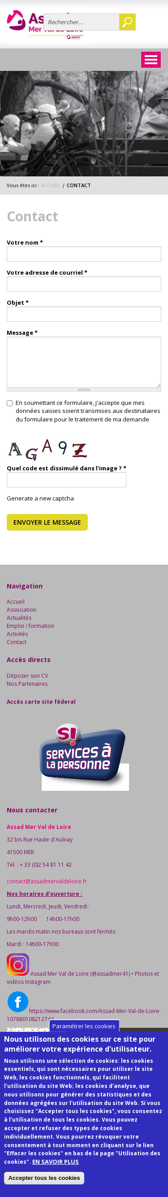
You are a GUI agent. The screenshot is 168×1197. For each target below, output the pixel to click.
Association (21, 610)
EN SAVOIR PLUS (55, 1176)
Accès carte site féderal (41, 702)
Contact (16, 642)
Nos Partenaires (27, 684)
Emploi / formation (30, 626)
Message (22, 333)
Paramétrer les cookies (84, 1040)
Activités (17, 634)
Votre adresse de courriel (47, 272)
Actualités (19, 618)
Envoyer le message (47, 522)
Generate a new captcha (40, 498)
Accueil (50, 185)
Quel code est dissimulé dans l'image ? (66, 468)
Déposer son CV (27, 676)
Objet (18, 302)
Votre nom (25, 242)
